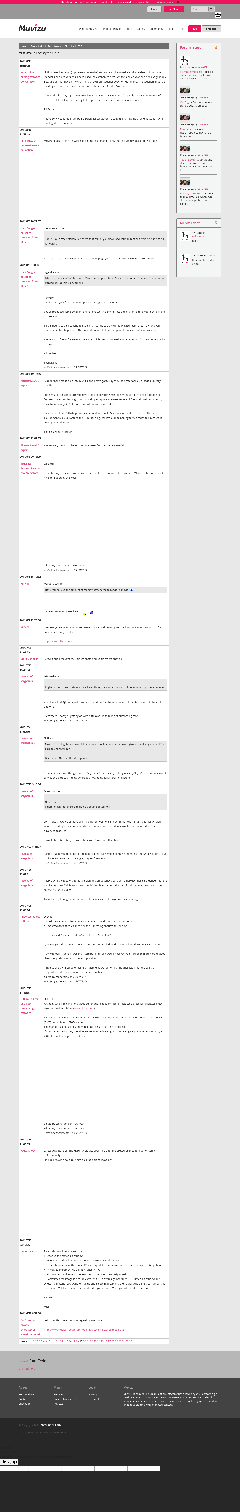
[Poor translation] (12, 1462)
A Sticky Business (190, 193)
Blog (171, 28)
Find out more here (164, 2)
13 (59, 1341)
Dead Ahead (187, 129)
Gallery (141, 28)
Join (174, 9)
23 (95, 1341)
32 (127, 1341)
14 (63, 1341)
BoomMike (203, 97)
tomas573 (202, 67)
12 (56, 1341)
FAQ (80, 46)
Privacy (93, 1394)
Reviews (58, 1403)
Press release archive (66, 1399)
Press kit (59, 1394)
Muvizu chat (190, 223)
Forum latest (190, 47)
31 (123, 1341)
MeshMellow (26, 1394)
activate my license (191, 71)
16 (70, 1341)
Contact (23, 1399)
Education (25, 1403)
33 (130, 1341)
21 (88, 1341)
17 (73, 1341)
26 (105, 1341)
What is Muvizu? (88, 28)
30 (120, 1341)
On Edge (185, 102)
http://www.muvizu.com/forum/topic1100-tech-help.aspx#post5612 (84, 1329)
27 (109, 1341)
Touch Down (188, 159)
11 (52, 1341)
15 (66, 1341)
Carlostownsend (199, 236)
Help (181, 28)
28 (112, 1341)
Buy (194, 28)
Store (129, 28)
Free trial (211, 28)
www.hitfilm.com (84, 1008)
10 (48, 1341)
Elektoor (210, 255)
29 (116, 1341)
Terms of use (96, 1399)
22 (91, 1341)
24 (98, 1341)
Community (156, 28)
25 (102, 1341)
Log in (154, 9)
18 (77, 1341)
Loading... (27, 1369)
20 (84, 1341)
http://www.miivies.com (58, 641)
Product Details (112, 28)
